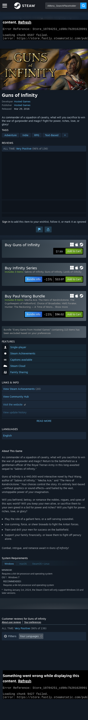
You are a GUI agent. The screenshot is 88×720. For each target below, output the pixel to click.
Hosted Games (22, 103)
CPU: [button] (7, 655)
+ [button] (65, 137)
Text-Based (51, 137)
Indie (25, 137)
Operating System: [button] (58, 649)
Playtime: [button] (58, 644)
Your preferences (32, 624)
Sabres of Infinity (34, 273)
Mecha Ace (31, 302)
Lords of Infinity (72, 273)
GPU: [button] (20, 655)
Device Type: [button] (37, 655)
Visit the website (15, 406)
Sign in (6, 223)
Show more (61, 309)
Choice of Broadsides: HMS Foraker (56, 305)
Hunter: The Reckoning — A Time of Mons (28, 309)
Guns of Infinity (53, 273)
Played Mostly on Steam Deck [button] (22, 649)
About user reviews (11, 624)
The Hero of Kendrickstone (53, 302)
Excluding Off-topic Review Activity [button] (25, 644)
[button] (44, 151)
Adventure (10, 137)
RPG (36, 137)
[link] (54, 281)
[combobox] (62, 6)
